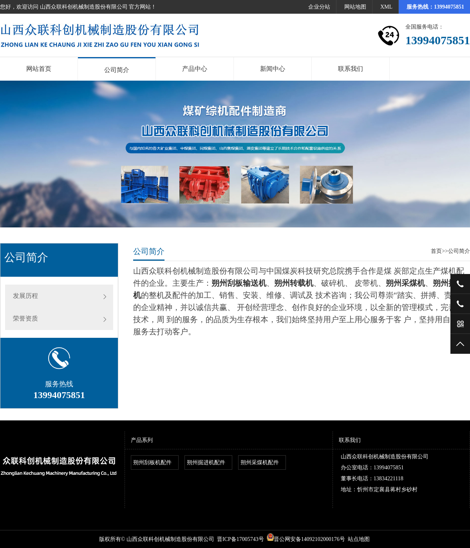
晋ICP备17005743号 (240, 539)
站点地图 (359, 539)
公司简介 (116, 70)
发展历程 (25, 295)
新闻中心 (272, 68)
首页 (436, 251)
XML (386, 7)
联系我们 (350, 68)
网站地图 (355, 7)
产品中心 (194, 68)
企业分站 (319, 7)
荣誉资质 (25, 318)
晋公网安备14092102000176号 (306, 539)
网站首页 (38, 68)
